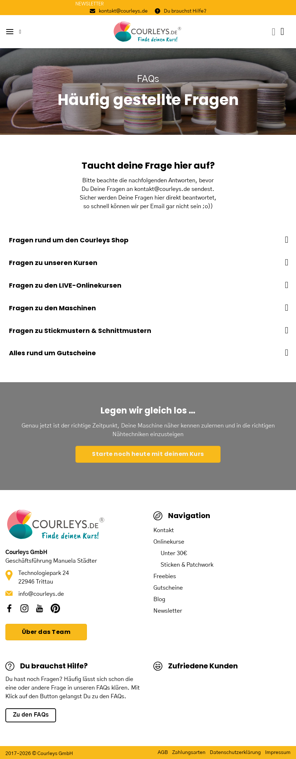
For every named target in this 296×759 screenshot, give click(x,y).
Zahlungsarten (188, 752)
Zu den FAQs (31, 715)
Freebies (164, 576)
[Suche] (21, 31)
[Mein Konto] (274, 32)
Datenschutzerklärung (235, 752)
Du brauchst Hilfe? (181, 11)
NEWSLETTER (89, 3)
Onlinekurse (168, 542)
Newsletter (167, 611)
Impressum (278, 752)
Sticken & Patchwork (187, 565)
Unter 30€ (174, 553)
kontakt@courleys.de (119, 11)
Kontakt (163, 530)
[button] (9, 31)
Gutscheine (168, 588)
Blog (159, 599)
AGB (163, 752)
